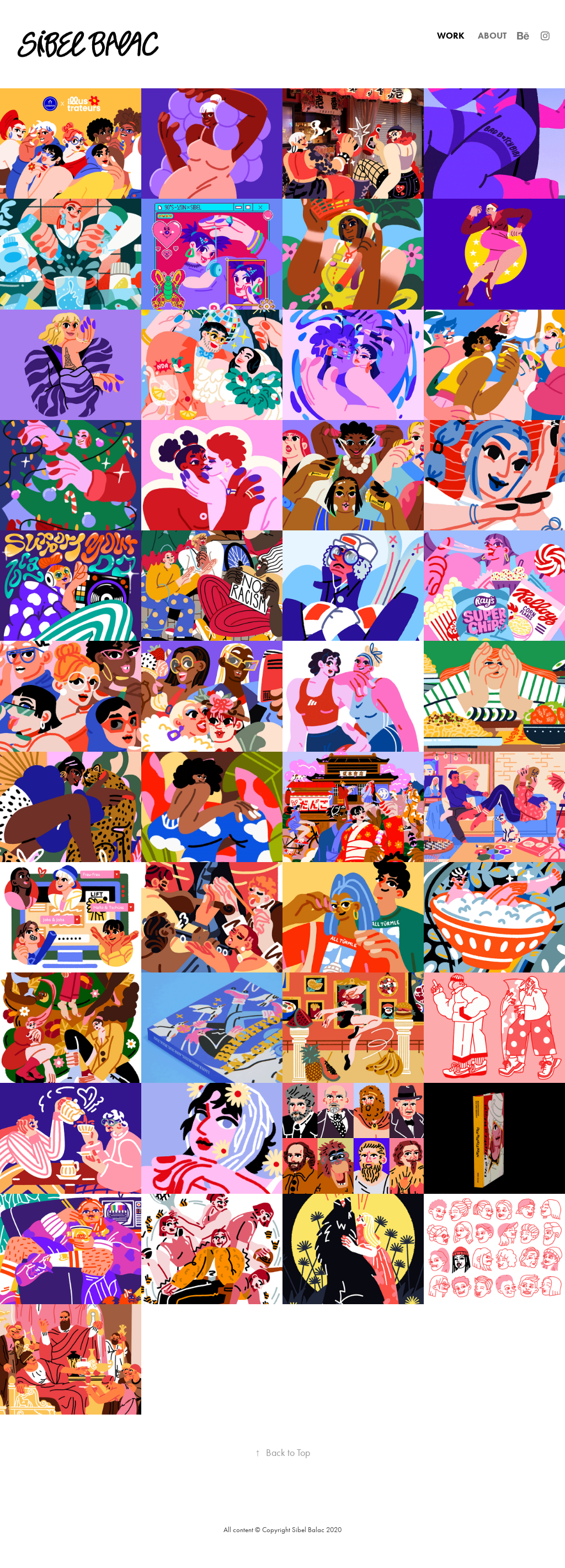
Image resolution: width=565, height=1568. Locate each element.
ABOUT (492, 35)
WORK (451, 35)
